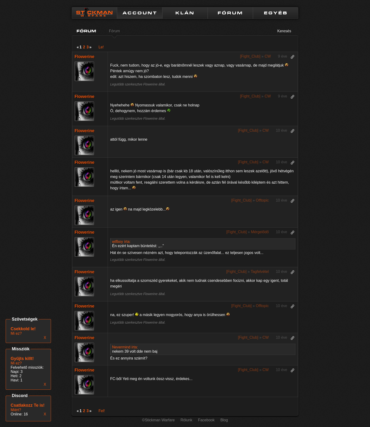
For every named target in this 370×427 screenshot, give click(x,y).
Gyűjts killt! (22, 358)
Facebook (206, 420)
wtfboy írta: (121, 242)
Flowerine (84, 56)
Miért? (16, 410)
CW (268, 56)
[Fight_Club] (250, 56)
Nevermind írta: (125, 347)
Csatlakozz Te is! (28, 405)
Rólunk (186, 420)
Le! (101, 47)
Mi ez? (16, 363)
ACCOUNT (139, 13)
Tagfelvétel (260, 272)
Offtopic (262, 200)
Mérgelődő (260, 232)
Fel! (102, 411)
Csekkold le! (23, 328)
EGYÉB (276, 13)
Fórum (114, 31)
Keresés (284, 31)
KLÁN (185, 13)
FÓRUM (230, 13)
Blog (224, 420)
